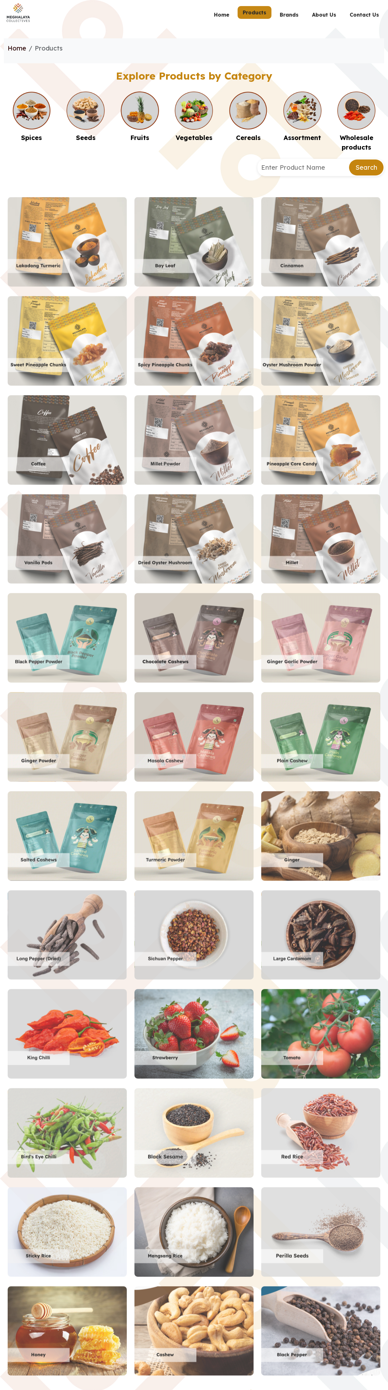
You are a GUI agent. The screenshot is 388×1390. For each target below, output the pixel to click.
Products (254, 12)
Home (221, 15)
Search (366, 167)
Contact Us (364, 15)
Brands (289, 15)
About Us (324, 15)
